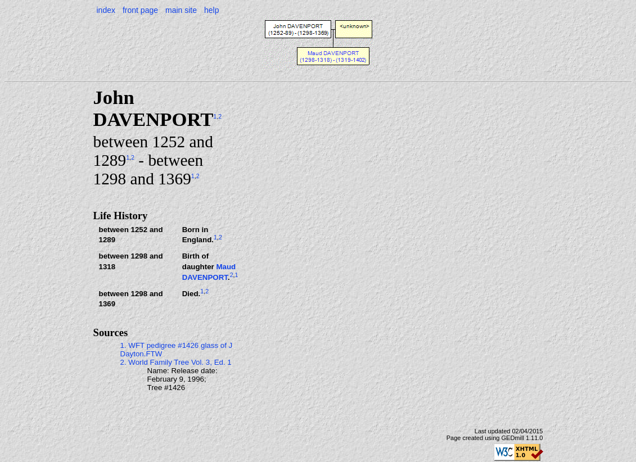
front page (140, 10)
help (211, 10)
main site (181, 10)
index (106, 10)
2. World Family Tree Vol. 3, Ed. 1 (176, 362)
